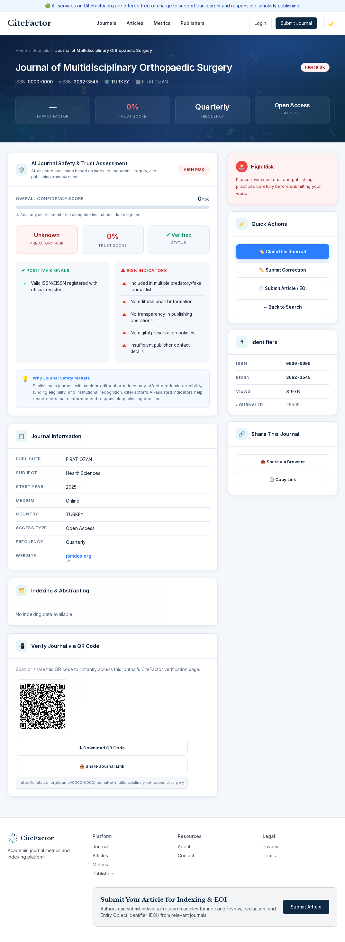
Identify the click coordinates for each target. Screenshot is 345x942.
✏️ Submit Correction (282, 270)
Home (21, 50)
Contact (186, 855)
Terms (269, 855)
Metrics (162, 23)
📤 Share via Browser (282, 461)
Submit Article (306, 906)
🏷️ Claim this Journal (282, 251)
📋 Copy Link (282, 479)
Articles (135, 23)
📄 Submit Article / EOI (283, 288)
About (184, 846)
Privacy (270, 846)
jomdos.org (78, 559)
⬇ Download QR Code (102, 749)
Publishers (192, 23)
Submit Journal (296, 23)
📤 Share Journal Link (101, 767)
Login (260, 23)
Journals (106, 23)
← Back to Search (282, 307)
